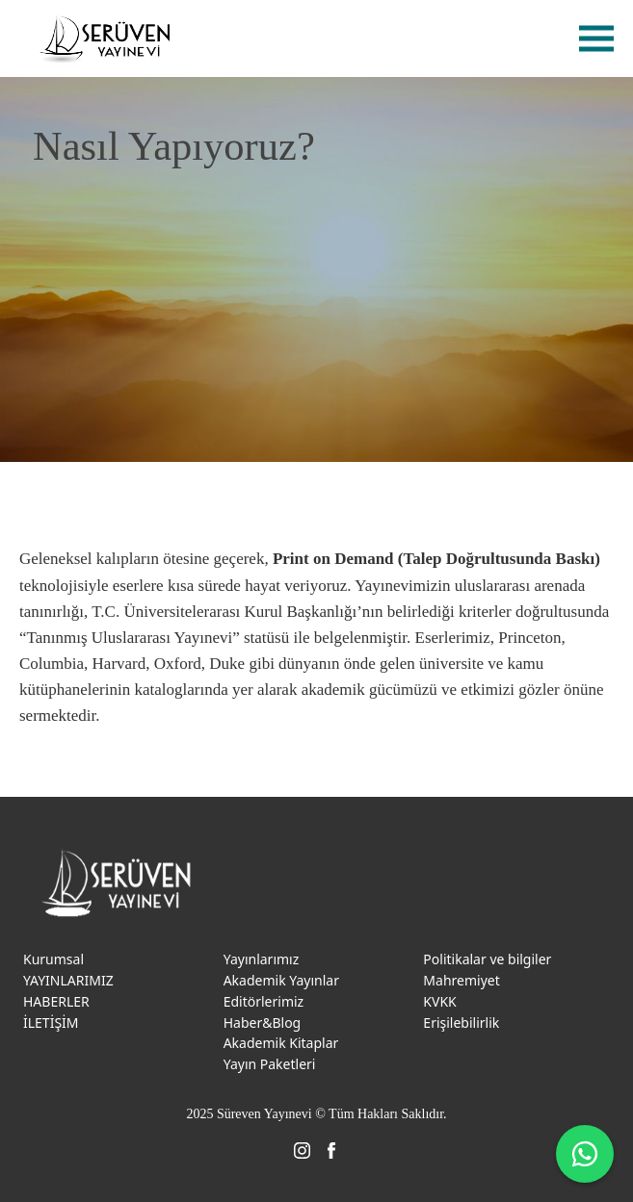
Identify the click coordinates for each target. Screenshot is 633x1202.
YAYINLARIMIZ (68, 980)
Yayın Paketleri (270, 1064)
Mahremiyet (461, 980)
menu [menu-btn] (596, 39)
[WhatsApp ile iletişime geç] (585, 1154)
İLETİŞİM (51, 1022)
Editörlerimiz (264, 1001)
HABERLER (56, 1001)
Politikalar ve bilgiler (487, 959)
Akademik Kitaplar (281, 1043)
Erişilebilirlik (461, 1022)
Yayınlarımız (262, 959)
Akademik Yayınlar (281, 980)
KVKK (439, 1001)
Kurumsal (53, 959)
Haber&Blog (263, 1022)
